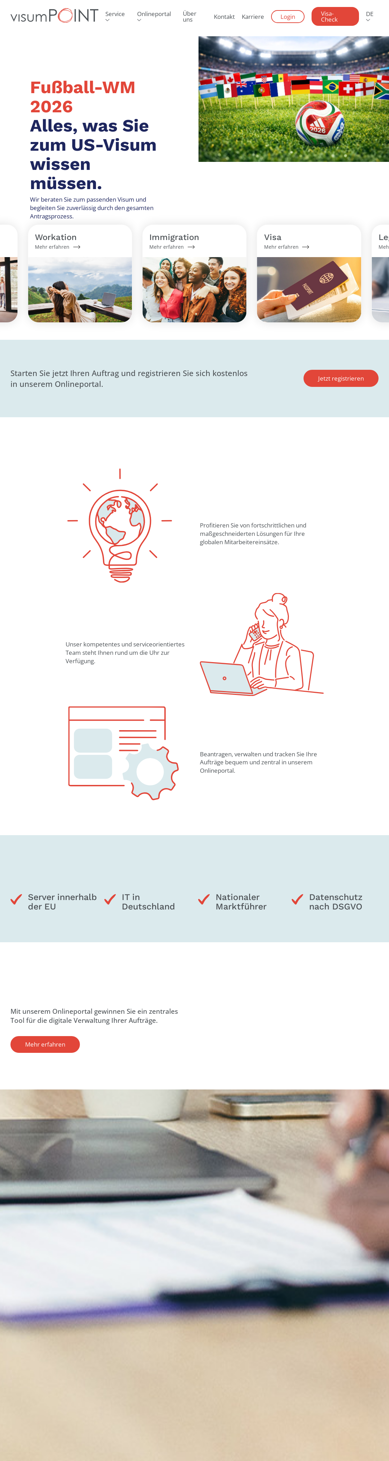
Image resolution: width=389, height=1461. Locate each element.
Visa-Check (329, 16)
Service (115, 14)
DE (369, 14)
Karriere (253, 17)
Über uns (189, 16)
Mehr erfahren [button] (45, 1044)
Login (287, 17)
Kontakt (224, 17)
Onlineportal (154, 14)
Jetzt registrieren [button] (341, 378)
